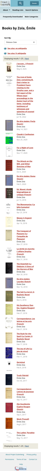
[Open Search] (20, 3)
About (6, 10)
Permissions (9, 459)
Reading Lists (17, 10)
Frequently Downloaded (13, 16)
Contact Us (33, 459)
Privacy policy (32, 454)
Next (27, 58)
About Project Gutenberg (15, 454)
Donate (34, 3)
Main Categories (31, 16)
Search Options (31, 10)
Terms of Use (21, 459)
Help (21, 464)
